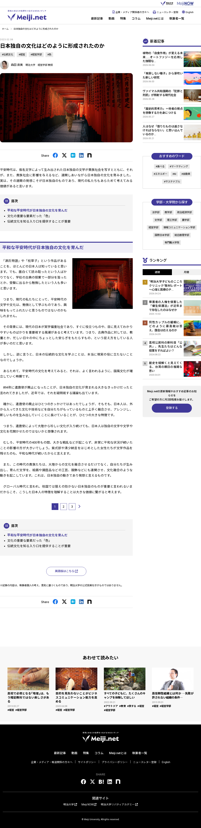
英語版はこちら (66, 571)
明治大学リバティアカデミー (119, 804)
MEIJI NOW (185, 3)
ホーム (5, 29)
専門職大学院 (172, 242)
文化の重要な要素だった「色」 (29, 216)
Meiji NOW (88, 804)
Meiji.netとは (155, 18)
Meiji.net (26, 15)
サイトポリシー (87, 762)
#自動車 (185, 174)
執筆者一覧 (176, 18)
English (188, 12)
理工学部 (172, 220)
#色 (49, 54)
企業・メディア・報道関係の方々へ (52, 762)
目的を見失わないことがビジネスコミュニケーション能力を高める (76, 697)
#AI (174, 174)
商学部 (168, 212)
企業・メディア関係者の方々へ (130, 12)
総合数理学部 (182, 235)
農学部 (185, 220)
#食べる (160, 166)
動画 (111, 18)
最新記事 (97, 18)
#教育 (122, 706)
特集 (123, 18)
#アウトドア (111, 706)
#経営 (22, 54)
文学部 (158, 220)
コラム (136, 18)
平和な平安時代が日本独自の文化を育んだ (37, 210)
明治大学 (167, 3)
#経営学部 (36, 54)
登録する (172, 408)
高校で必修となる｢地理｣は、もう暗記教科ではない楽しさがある (28, 697)
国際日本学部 (162, 235)
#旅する (131, 706)
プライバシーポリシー (115, 762)
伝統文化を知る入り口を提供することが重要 (39, 221)
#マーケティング (179, 166)
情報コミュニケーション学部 (179, 227)
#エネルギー (160, 174)
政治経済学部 (184, 212)
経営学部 (153, 227)
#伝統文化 (7, 54)
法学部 (155, 212)
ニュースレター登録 (165, 12)
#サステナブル (172, 181)
